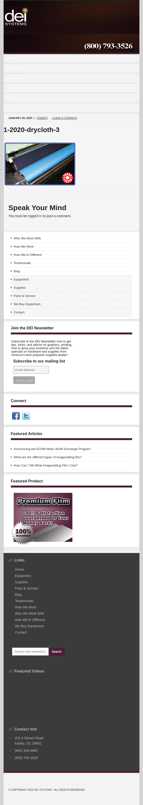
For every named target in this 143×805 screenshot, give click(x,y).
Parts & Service (20, 88)
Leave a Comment (64, 118)
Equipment (69, 68)
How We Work (24, 246)
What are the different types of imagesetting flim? (48, 457)
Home (12, 58)
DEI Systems (43, 789)
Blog (12, 98)
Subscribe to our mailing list (39, 361)
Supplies (69, 78)
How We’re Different (28, 255)
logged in (35, 216)
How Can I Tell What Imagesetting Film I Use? (46, 465)
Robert (42, 118)
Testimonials (22, 263)
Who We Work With (27, 238)
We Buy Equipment (27, 304)
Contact (14, 108)
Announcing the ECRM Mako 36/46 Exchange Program (52, 449)
